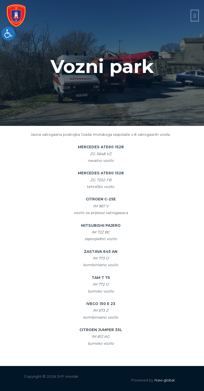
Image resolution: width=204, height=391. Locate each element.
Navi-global (164, 380)
